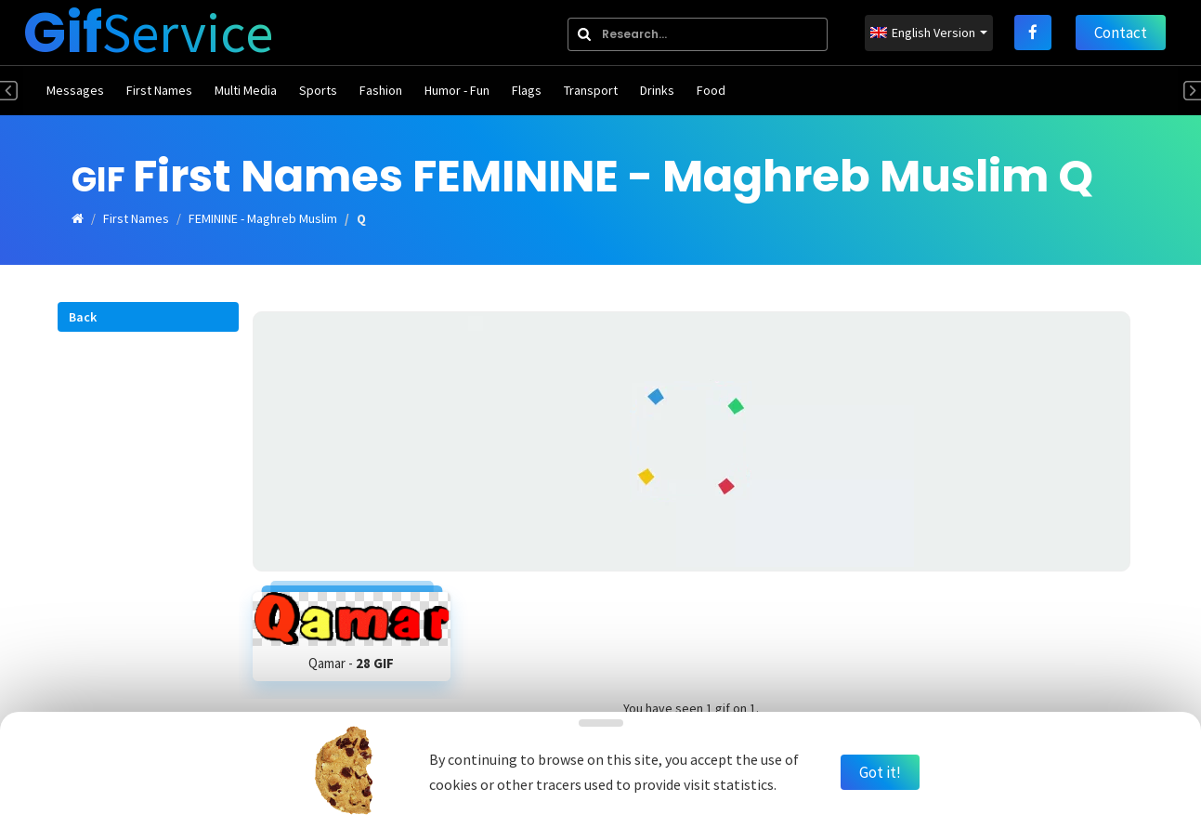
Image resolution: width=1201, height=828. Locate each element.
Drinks (657, 90)
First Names (159, 90)
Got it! (880, 772)
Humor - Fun (457, 90)
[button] (148, 317)
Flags (527, 90)
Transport (591, 90)
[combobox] (698, 34)
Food (711, 90)
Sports (318, 90)
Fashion (380, 90)
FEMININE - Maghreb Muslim (263, 218)
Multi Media (246, 90)
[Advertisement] (691, 441)
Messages (75, 90)
